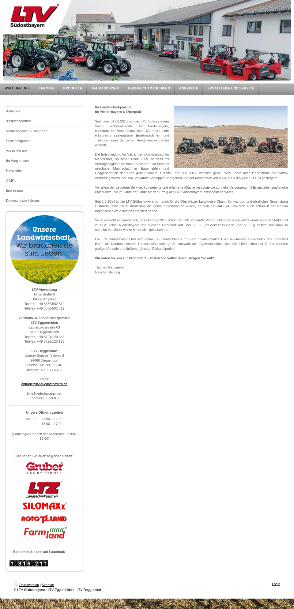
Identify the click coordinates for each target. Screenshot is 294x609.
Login (276, 584)
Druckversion (26, 585)
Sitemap (48, 585)
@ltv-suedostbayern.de (50, 384)
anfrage (27, 384)
